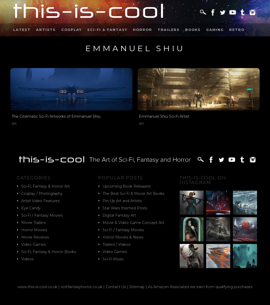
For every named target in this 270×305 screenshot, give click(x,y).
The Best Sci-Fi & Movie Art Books (133, 193)
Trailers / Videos (116, 244)
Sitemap (137, 286)
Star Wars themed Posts (125, 208)
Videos (27, 259)
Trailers (169, 30)
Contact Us (116, 286)
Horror (142, 30)
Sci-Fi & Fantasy (107, 30)
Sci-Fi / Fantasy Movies (42, 215)
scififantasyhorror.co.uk (81, 286)
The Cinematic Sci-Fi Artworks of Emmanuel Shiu (56, 116)
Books (193, 30)
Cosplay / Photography (42, 193)
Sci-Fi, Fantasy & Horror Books (48, 251)
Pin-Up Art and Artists (122, 200)
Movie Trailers (33, 222)
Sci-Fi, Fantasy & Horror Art (45, 186)
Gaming (215, 30)
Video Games (33, 244)
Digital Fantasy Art (119, 215)
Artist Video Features (40, 200)
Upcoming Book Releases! (127, 186)
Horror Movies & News (123, 237)
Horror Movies (34, 230)
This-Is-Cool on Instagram (203, 180)
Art (14, 123)
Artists (46, 30)
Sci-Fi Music (113, 259)
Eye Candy (31, 208)
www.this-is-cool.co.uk (37, 286)
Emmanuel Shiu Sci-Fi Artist (164, 116)
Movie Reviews (35, 237)
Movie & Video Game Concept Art (133, 222)
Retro (237, 30)
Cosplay (71, 30)
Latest (22, 30)
